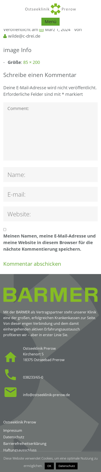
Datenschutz (66, 466)
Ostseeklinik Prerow (19, 422)
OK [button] (49, 466)
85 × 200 (31, 62)
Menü (50, 21)
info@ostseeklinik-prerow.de (46, 394)
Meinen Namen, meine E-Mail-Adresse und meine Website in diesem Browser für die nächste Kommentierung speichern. (49, 242)
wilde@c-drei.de (24, 36)
